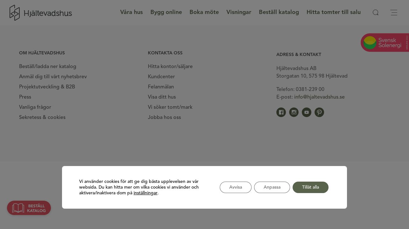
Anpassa (272, 187)
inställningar (145, 193)
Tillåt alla (310, 187)
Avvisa (235, 187)
